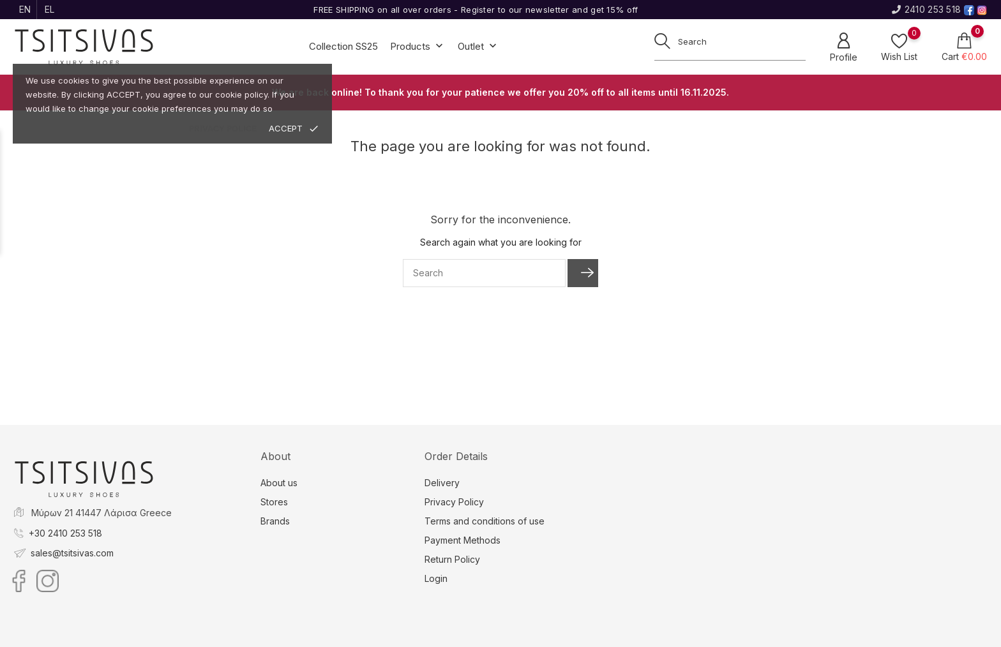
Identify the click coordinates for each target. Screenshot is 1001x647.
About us (278, 482)
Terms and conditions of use (485, 521)
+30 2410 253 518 (65, 533)
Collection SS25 (343, 46)
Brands (275, 521)
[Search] (484, 273)
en (25, 9)
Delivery (442, 482)
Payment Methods (462, 540)
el (50, 9)
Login (436, 578)
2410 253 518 (926, 9)
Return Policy (452, 559)
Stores (274, 501)
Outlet (478, 47)
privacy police (223, 128)
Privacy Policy (454, 501)
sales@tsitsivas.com (72, 552)
